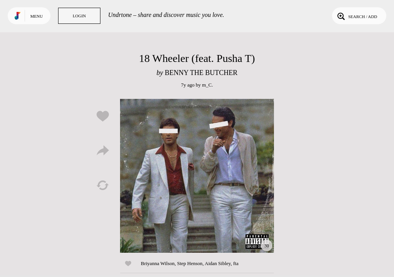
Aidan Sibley (217, 263)
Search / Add (356, 15)
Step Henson (189, 263)
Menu (36, 16)
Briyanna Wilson (158, 263)
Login (79, 15)
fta (236, 263)
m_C (207, 85)
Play (197, 175)
